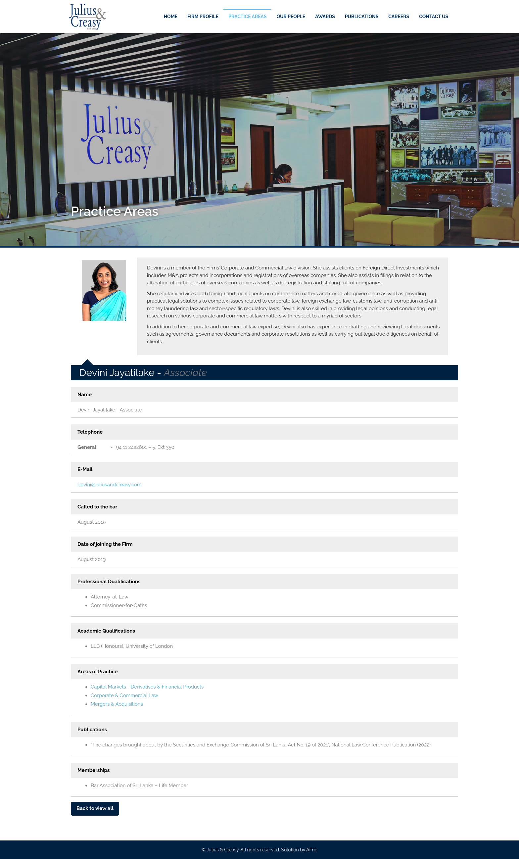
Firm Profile (202, 16)
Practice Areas (247, 16)
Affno (311, 849)
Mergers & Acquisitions (117, 704)
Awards (325, 16)
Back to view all (95, 808)
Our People (290, 16)
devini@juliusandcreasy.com (109, 485)
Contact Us (433, 16)
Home (171, 16)
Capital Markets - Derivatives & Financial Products (147, 687)
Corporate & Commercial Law (124, 695)
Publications (361, 16)
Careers (398, 16)
